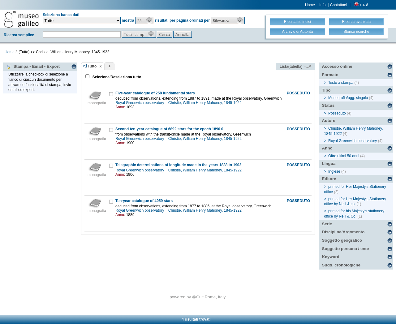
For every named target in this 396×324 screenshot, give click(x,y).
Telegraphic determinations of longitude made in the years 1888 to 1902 (178, 165)
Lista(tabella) (295, 66)
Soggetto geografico (342, 240)
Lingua (329, 163)
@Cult (198, 297)
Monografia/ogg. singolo (348, 98)
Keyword (330, 256)
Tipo (326, 90)
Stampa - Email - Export (33, 66)
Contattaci (338, 5)
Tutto (92, 66)
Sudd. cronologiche (341, 265)
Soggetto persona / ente (345, 248)
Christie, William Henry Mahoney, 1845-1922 (205, 103)
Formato (330, 74)
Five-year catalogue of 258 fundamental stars (155, 93)
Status (328, 105)
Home (310, 5)
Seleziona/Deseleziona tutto (116, 77)
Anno (327, 148)
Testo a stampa (340, 82)
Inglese (334, 171)
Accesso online (337, 66)
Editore (329, 178)
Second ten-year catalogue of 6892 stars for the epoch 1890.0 (169, 129)
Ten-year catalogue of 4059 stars (144, 201)
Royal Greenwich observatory (140, 103)
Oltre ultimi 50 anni (343, 156)
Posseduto (337, 113)
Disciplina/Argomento (343, 232)
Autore (328, 120)
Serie (327, 224)
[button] (144, 20)
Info (322, 5)
